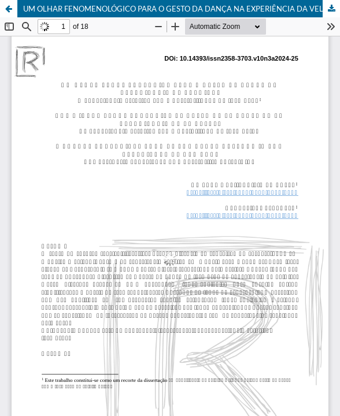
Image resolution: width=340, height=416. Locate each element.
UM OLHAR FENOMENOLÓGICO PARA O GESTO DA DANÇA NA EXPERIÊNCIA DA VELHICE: (181, 8)
